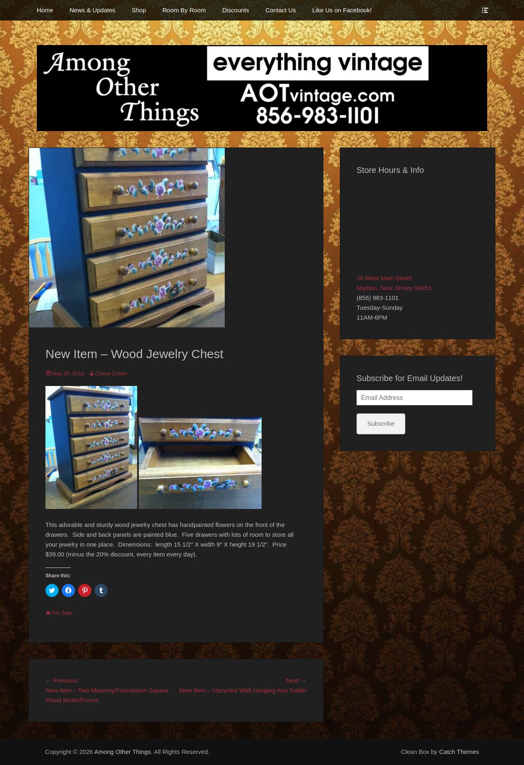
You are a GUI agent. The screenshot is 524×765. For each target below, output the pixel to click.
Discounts (235, 10)
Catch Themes (459, 751)
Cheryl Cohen (111, 373)
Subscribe (381, 423)
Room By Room (184, 10)
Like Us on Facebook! (342, 10)
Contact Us (281, 10)
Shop (139, 10)
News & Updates (92, 10)
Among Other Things (122, 751)
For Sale (62, 613)
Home (45, 10)
